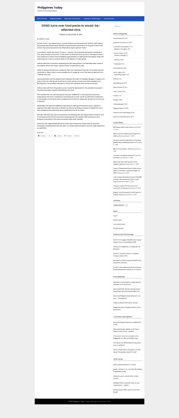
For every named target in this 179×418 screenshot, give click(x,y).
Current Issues (118, 53)
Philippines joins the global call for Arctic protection (127, 308)
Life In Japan (117, 72)
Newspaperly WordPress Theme (100, 401)
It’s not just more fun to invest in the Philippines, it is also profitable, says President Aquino (125, 337)
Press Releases (118, 104)
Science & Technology (92, 19)
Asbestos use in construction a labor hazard (126, 377)
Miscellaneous (118, 83)
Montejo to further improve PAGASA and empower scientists (127, 261)
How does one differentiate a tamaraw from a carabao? (127, 344)
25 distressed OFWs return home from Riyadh (126, 391)
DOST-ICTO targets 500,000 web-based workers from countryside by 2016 (127, 241)
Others (115, 96)
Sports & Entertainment (121, 117)
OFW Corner (117, 91)
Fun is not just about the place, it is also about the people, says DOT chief (127, 351)
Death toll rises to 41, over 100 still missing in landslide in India (127, 370)
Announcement (118, 38)
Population (118, 64)
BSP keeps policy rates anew (123, 127)
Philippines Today (50, 8)
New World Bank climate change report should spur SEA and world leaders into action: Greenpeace (126, 290)
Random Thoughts (120, 49)
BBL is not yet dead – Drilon (122, 149)
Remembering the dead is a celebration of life (127, 323)
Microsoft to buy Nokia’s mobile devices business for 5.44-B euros (127, 283)
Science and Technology (121, 113)
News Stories (42, 19)
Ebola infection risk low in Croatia (124, 365)
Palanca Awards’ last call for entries (125, 303)
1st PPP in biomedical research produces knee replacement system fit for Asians (127, 268)
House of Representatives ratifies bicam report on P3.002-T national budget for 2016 (127, 170)
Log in (115, 216)
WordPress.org (118, 228)
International (109, 19)
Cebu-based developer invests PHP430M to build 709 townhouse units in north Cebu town (127, 179)
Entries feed (117, 220)
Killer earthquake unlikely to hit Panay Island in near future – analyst (126, 330)
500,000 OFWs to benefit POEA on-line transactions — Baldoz (126, 384)
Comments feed (119, 224)
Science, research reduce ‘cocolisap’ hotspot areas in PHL (125, 255)
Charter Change (120, 55)
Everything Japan (120, 75)
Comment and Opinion (121, 47)
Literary (115, 79)
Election (117, 60)
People (115, 100)
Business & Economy (72, 19)
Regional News (55, 19)
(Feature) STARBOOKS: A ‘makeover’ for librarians (126, 248)
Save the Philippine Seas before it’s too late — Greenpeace (126, 297)
